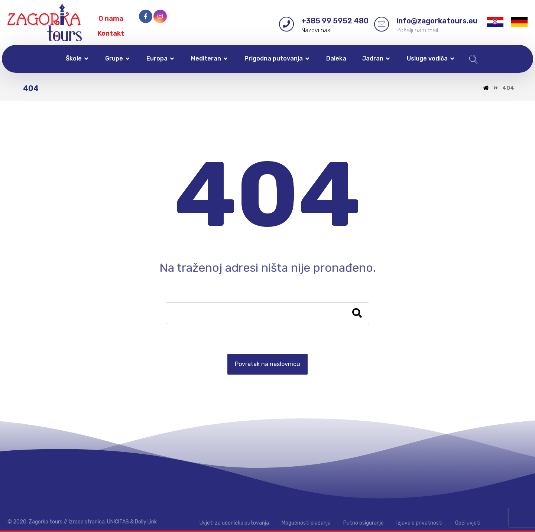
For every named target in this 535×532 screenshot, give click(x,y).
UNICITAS (118, 522)
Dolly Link (146, 522)
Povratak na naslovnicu (267, 364)
